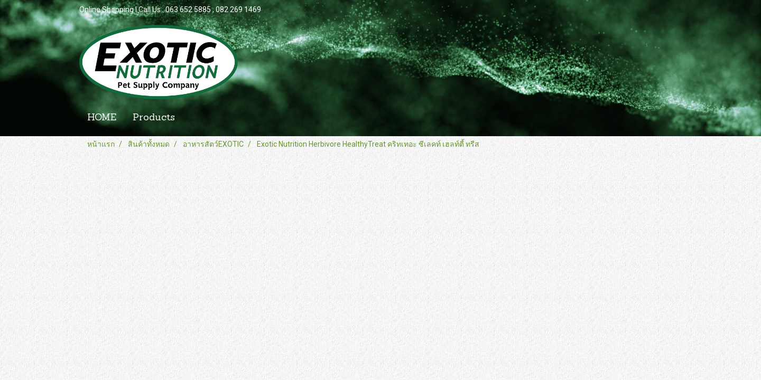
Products (154, 118)
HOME (101, 118)
